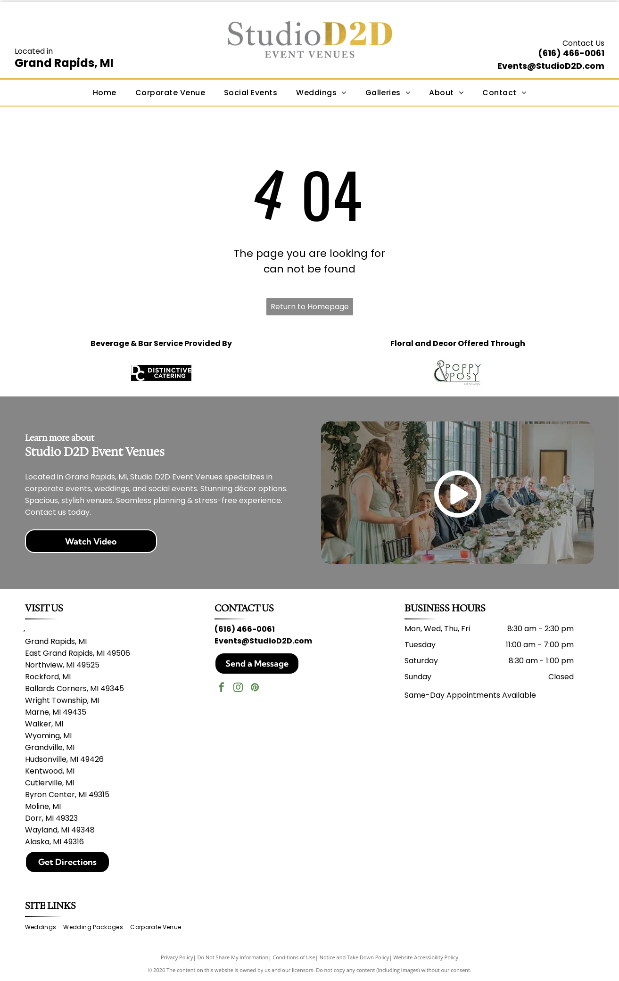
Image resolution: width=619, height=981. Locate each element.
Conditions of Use (293, 957)
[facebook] (222, 688)
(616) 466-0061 (571, 53)
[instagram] (238, 688)
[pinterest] (255, 688)
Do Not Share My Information (232, 957)
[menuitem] (104, 92)
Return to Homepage (310, 306)
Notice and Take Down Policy (354, 957)
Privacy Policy (177, 957)
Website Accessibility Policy (425, 957)
